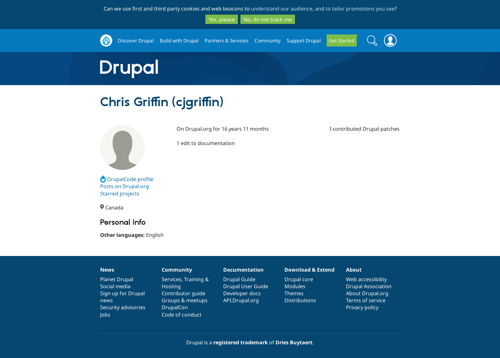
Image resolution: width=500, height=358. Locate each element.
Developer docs (242, 293)
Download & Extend (309, 269)
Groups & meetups (185, 300)
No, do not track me (268, 19)
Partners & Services (226, 40)
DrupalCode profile (126, 179)
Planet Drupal (116, 279)
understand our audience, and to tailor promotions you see (322, 8)
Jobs (105, 314)
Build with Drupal (179, 40)
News (107, 269)
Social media (115, 286)
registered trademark (240, 342)
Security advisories (122, 307)
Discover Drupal (136, 40)
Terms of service (366, 300)
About (354, 269)
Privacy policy (362, 307)
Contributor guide (183, 293)
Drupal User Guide (245, 286)
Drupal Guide (239, 279)
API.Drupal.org (241, 300)
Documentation (243, 269)
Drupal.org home (106, 40)
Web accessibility (366, 279)
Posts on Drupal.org (124, 186)
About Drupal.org (367, 293)
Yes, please (222, 19)
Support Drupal (304, 40)
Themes (294, 293)
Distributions (300, 300)
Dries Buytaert (294, 342)
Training (194, 279)
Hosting (171, 286)
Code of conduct (182, 314)
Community (267, 40)
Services (171, 279)
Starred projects (119, 193)
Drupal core (298, 279)
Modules (294, 286)
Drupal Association (369, 286)
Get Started (341, 40)
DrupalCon (175, 307)
